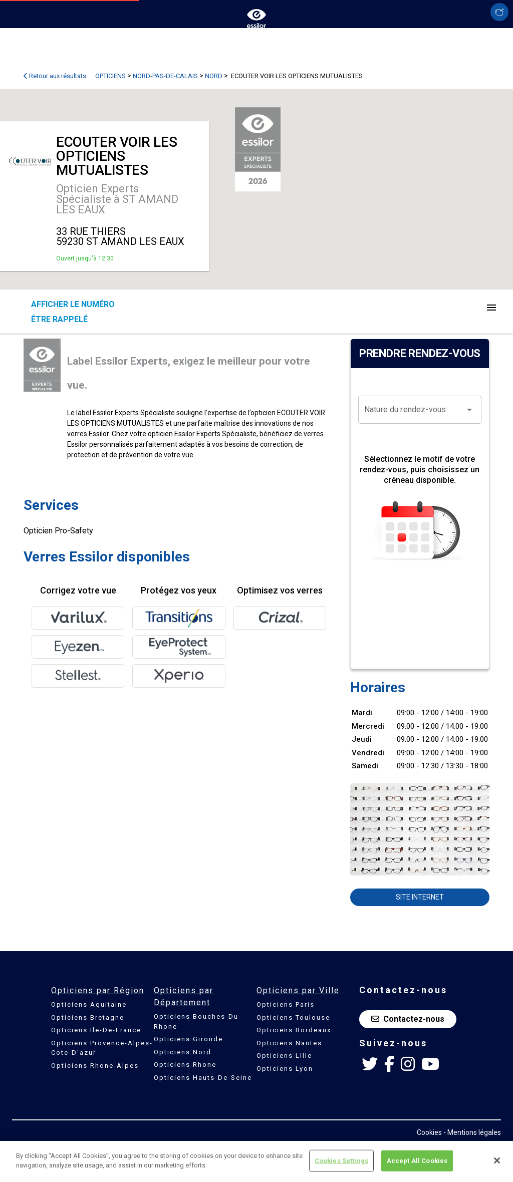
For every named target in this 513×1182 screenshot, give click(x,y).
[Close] (497, 1160)
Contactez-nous (407, 1019)
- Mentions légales (472, 1132)
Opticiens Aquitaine (89, 1004)
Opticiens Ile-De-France (96, 1030)
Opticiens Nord (182, 1052)
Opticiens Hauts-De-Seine (203, 1077)
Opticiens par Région (97, 990)
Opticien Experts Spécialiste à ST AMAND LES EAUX (117, 199)
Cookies (429, 1132)
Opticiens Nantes (289, 1043)
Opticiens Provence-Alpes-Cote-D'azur (102, 1048)
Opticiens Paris (285, 1004)
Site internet (420, 897)
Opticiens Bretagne (87, 1017)
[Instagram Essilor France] (407, 1064)
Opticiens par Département (183, 996)
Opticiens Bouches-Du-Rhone (197, 1021)
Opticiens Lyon (284, 1068)
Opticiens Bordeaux (293, 1030)
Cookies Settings (341, 1160)
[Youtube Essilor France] (430, 1064)
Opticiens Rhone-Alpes (95, 1065)
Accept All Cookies (417, 1160)
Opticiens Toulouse (293, 1017)
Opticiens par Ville (298, 990)
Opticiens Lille (284, 1055)
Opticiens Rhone (185, 1064)
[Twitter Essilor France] (369, 1064)
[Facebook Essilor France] (389, 1064)
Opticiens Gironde (188, 1039)
